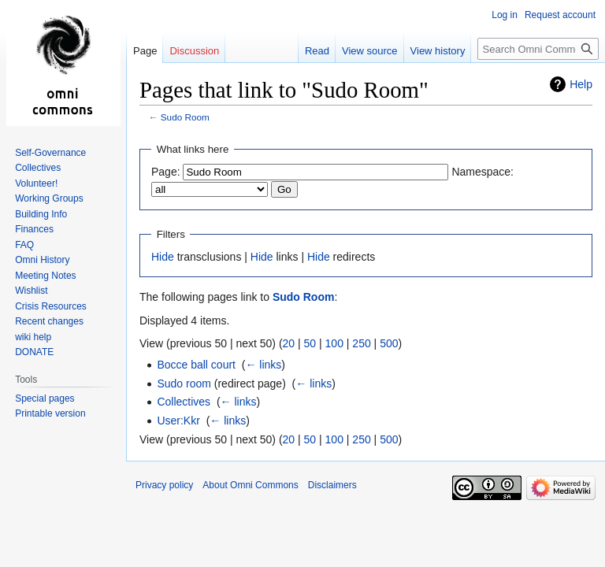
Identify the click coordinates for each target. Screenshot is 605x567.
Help (581, 84)
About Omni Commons (250, 485)
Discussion (194, 51)
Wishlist (31, 290)
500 (389, 343)
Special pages (44, 398)
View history (438, 51)
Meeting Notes (45, 275)
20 (289, 343)
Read (317, 51)
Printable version (50, 413)
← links (263, 364)
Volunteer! (36, 183)
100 (334, 343)
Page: (165, 171)
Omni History (42, 259)
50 (310, 343)
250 (361, 343)
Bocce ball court (196, 364)
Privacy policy (164, 485)
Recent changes (49, 321)
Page (145, 51)
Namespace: (482, 171)
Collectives (183, 401)
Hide (162, 256)
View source (370, 51)
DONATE (34, 352)
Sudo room (183, 383)
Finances (34, 229)
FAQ (24, 244)
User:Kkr (178, 420)
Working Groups (49, 198)
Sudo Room (185, 117)
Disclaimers (332, 485)
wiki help (33, 337)
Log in (505, 14)
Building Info (41, 214)
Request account (560, 14)
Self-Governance (50, 152)
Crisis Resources (51, 306)
